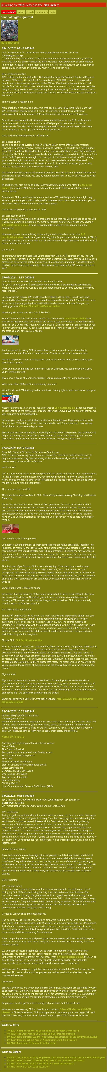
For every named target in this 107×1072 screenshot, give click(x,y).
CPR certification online (15, 225)
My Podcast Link (10, 42)
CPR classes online (65, 407)
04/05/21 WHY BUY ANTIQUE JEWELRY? (28, 1066)
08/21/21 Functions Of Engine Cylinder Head (31, 1043)
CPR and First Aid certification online (39, 306)
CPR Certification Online (29, 640)
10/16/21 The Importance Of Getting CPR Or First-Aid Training (41, 1033)
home (21, 12)
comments (42, 12)
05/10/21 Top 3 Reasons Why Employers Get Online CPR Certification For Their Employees (56, 1057)
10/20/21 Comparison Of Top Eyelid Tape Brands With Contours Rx (43, 1030)
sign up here (51, 5)
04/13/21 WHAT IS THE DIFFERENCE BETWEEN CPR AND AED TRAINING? (46, 1060)
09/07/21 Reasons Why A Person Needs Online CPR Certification (42, 1039)
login (52, 12)
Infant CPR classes (70, 1009)
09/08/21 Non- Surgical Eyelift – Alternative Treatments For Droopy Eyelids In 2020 (52, 1036)
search (30, 12)
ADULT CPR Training (13, 736)
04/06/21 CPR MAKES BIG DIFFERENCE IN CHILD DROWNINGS (40, 1063)
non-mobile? (8, 12)
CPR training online (75, 318)
